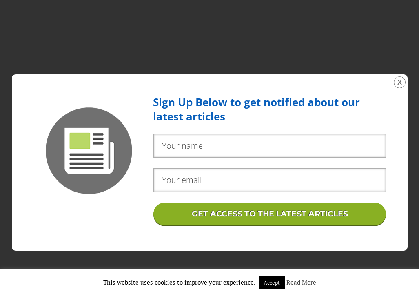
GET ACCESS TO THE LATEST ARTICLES (270, 213)
